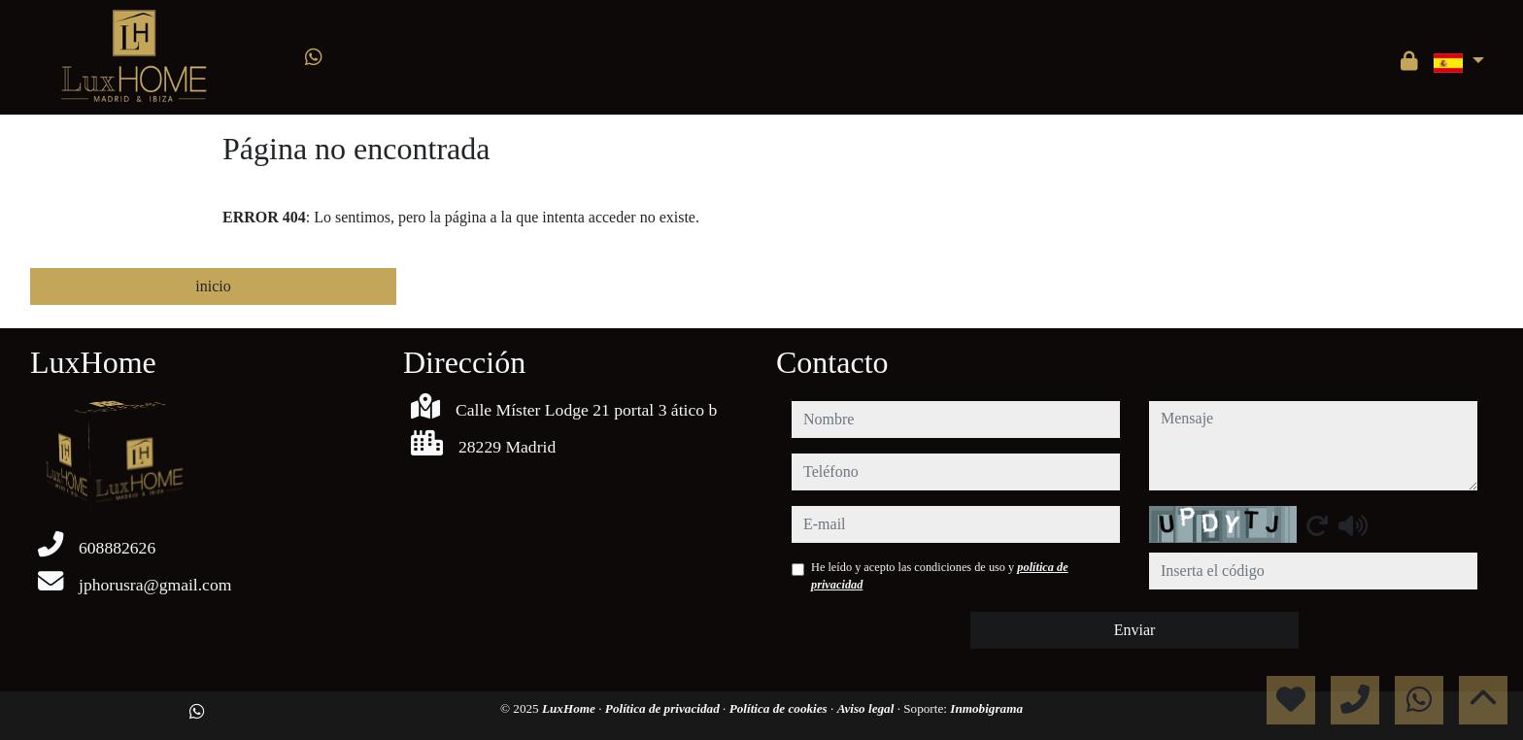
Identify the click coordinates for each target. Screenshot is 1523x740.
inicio (212, 286)
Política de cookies (779, 708)
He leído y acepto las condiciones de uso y (939, 575)
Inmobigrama (986, 708)
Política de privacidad (664, 708)
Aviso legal (867, 708)
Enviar (1135, 630)
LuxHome (570, 708)
